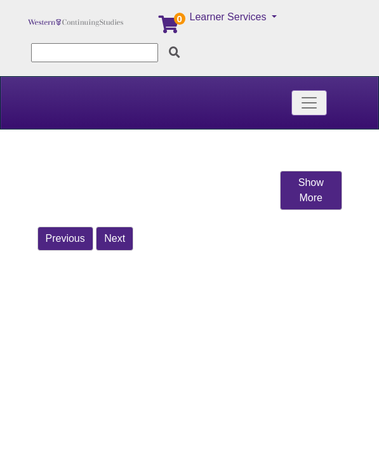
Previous (65, 238)
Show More (311, 190)
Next (114, 238)
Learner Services (229, 16)
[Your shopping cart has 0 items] (169, 27)
